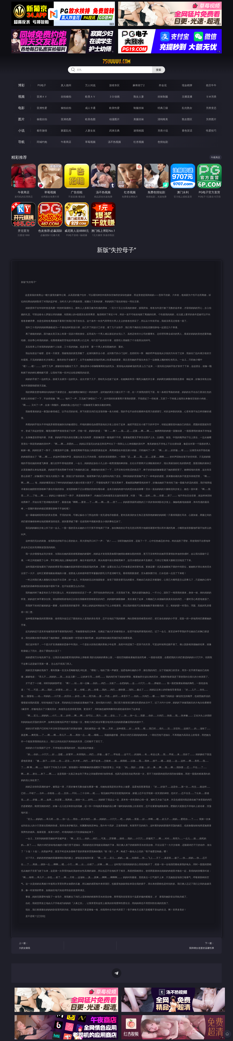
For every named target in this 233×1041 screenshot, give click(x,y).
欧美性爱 (114, 108)
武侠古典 (114, 130)
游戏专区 (114, 85)
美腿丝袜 (138, 119)
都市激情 (42, 130)
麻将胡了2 (138, 85)
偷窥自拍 (42, 119)
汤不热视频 (114, 142)
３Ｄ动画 (114, 96)
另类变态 (211, 108)
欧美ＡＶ (90, 96)
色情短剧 (163, 142)
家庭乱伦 (66, 130)
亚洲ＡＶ (42, 96)
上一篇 (40, 946)
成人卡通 (90, 108)
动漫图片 (114, 119)
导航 (21, 142)
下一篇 (193, 946)
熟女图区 (187, 119)
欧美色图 (90, 119)
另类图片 (211, 119)
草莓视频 (90, 142)
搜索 (158, 69)
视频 (21, 96)
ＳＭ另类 (211, 96)
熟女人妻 (138, 96)
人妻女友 (90, 130)
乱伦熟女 (187, 108)
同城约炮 (42, 142)
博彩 (21, 85)
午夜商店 (66, 142)
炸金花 (163, 85)
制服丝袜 (138, 108)
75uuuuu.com (116, 61)
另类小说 (163, 130)
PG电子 (42, 85)
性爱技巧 (211, 130)
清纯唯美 (163, 119)
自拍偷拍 (66, 96)
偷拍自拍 (66, 108)
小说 (21, 130)
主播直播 (187, 96)
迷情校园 (138, 130)
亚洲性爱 (42, 108)
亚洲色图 (66, 119)
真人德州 (66, 85)
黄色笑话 (187, 130)
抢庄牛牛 (211, 85)
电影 (21, 108)
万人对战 (90, 85)
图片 (21, 119)
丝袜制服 (163, 96)
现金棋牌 (187, 85)
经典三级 (163, 108)
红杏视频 (138, 142)
